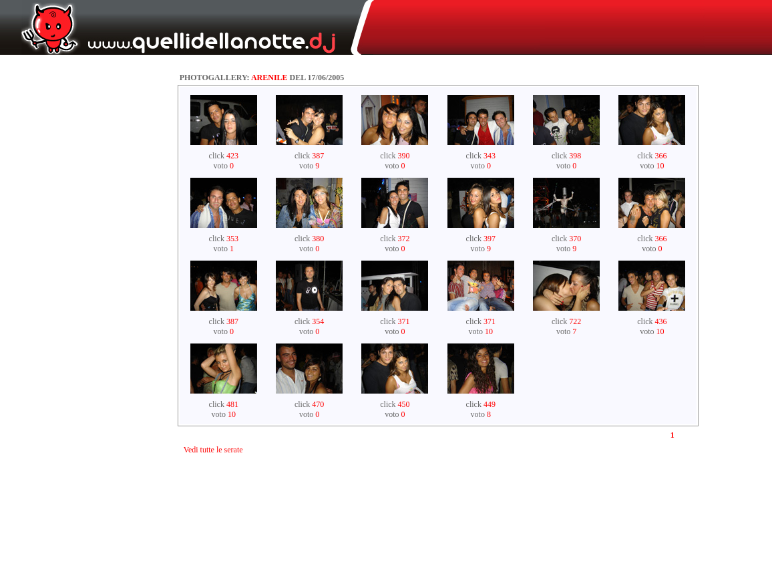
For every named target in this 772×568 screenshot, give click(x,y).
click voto (223, 160)
